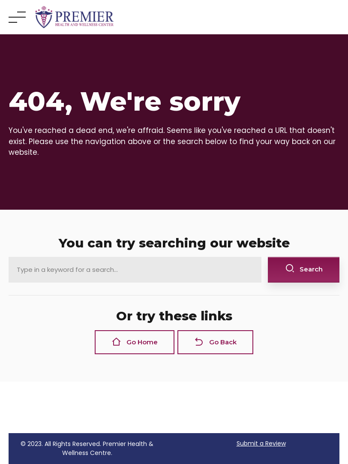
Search (304, 268)
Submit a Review (261, 443)
